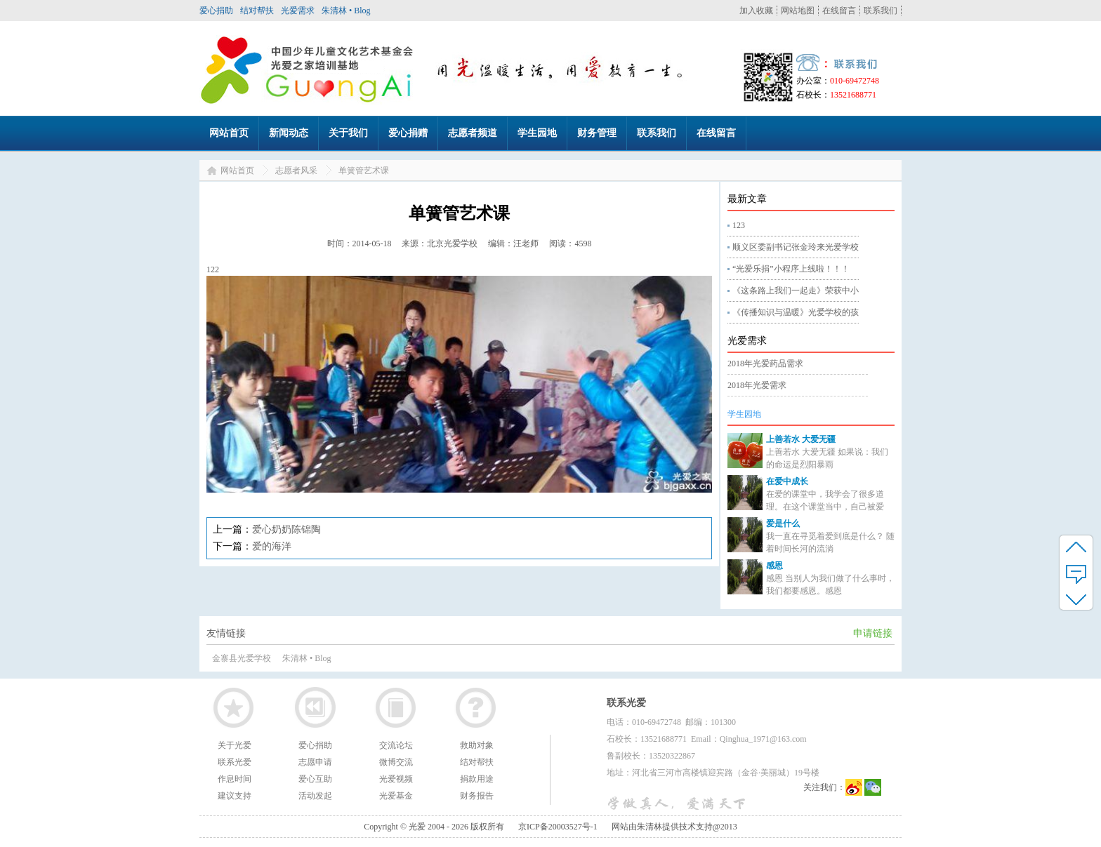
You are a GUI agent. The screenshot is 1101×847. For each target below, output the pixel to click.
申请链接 (872, 633)
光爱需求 (298, 10)
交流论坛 (396, 745)
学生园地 (537, 133)
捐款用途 (477, 779)
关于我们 (348, 133)
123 (738, 225)
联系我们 (880, 10)
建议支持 (234, 796)
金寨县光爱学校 (241, 658)
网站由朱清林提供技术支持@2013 (674, 827)
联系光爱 (234, 762)
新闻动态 (288, 133)
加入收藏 (756, 10)
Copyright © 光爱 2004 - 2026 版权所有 (434, 827)
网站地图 (798, 10)
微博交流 (396, 762)
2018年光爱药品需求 (765, 363)
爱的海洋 (271, 546)
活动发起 (315, 796)
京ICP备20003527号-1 (558, 827)
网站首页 (229, 133)
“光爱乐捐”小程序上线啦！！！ (791, 269)
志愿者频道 (472, 133)
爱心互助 (315, 779)
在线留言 (839, 10)
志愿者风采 (296, 170)
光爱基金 (396, 796)
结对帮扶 (257, 10)
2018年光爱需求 (756, 385)
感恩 (774, 566)
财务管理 (597, 133)
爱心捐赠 (408, 133)
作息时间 (234, 779)
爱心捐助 (216, 10)
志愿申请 (315, 762)
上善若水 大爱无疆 (801, 439)
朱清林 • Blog (346, 10)
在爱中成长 (787, 481)
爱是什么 (783, 523)
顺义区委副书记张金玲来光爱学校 (795, 247)
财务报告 (477, 796)
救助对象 (477, 745)
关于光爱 (234, 745)
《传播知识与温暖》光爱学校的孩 (795, 312)
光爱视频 (396, 779)
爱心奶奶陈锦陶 (286, 529)
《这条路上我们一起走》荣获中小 (795, 290)
